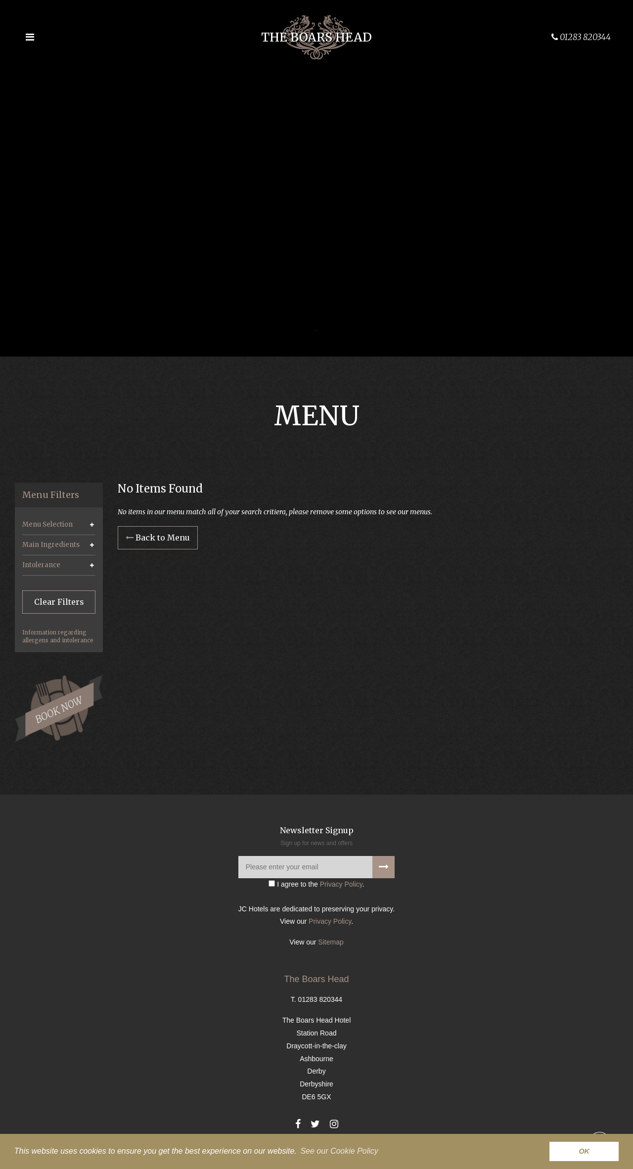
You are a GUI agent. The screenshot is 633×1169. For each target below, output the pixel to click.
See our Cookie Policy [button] (339, 1151)
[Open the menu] (29, 37)
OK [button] (584, 1151)
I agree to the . (316, 884)
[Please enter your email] (316, 867)
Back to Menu (158, 537)
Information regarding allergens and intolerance (57, 636)
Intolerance (41, 565)
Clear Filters (59, 602)
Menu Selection (47, 524)
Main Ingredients (51, 544)
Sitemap (330, 942)
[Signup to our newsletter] (383, 867)
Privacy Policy (341, 884)
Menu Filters (50, 495)
